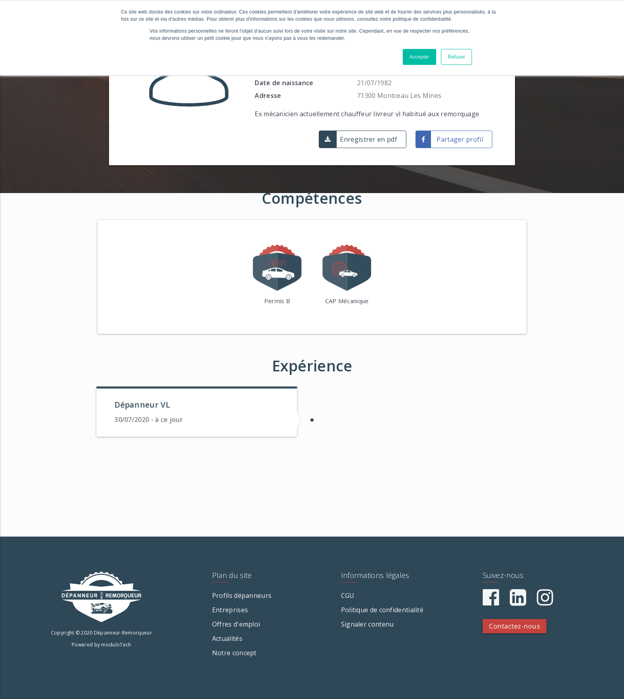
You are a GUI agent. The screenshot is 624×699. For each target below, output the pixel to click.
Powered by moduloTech (101, 644)
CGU (348, 595)
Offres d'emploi (236, 624)
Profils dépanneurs (241, 595)
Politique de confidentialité (382, 609)
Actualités (227, 638)
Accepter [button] (419, 57)
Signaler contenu (367, 624)
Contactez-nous (514, 626)
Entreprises (230, 609)
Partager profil (460, 139)
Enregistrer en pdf (368, 139)
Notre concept (234, 652)
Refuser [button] (456, 57)
